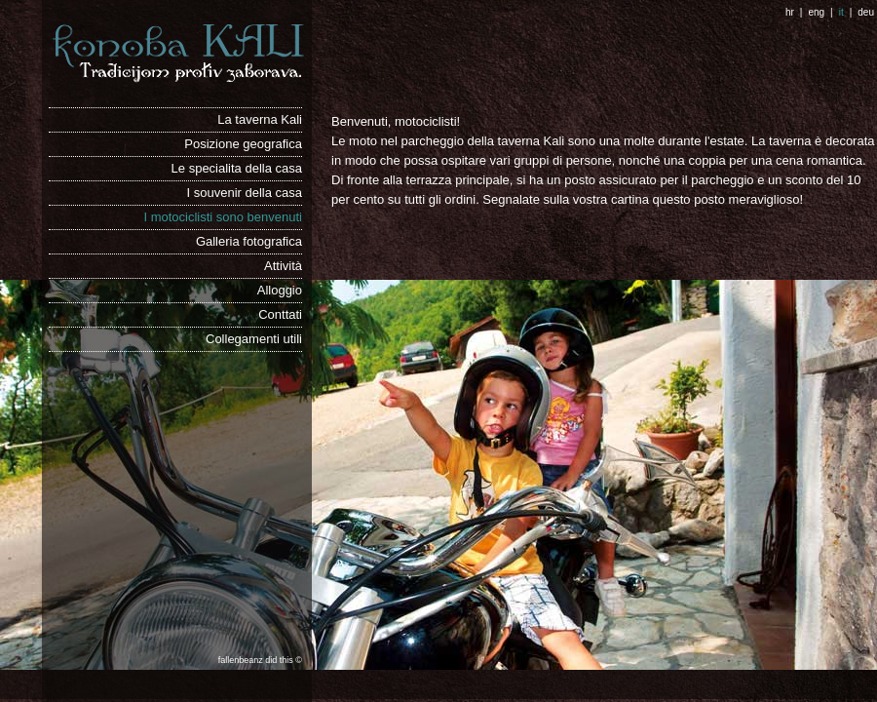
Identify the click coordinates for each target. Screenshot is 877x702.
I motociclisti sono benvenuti (222, 217)
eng (816, 12)
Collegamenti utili (254, 339)
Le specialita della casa (237, 168)
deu (866, 12)
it (841, 12)
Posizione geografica (243, 143)
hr (789, 12)
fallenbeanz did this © (260, 659)
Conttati (280, 314)
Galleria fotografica (249, 241)
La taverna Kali (259, 119)
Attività (283, 265)
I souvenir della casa (244, 192)
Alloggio (279, 290)
